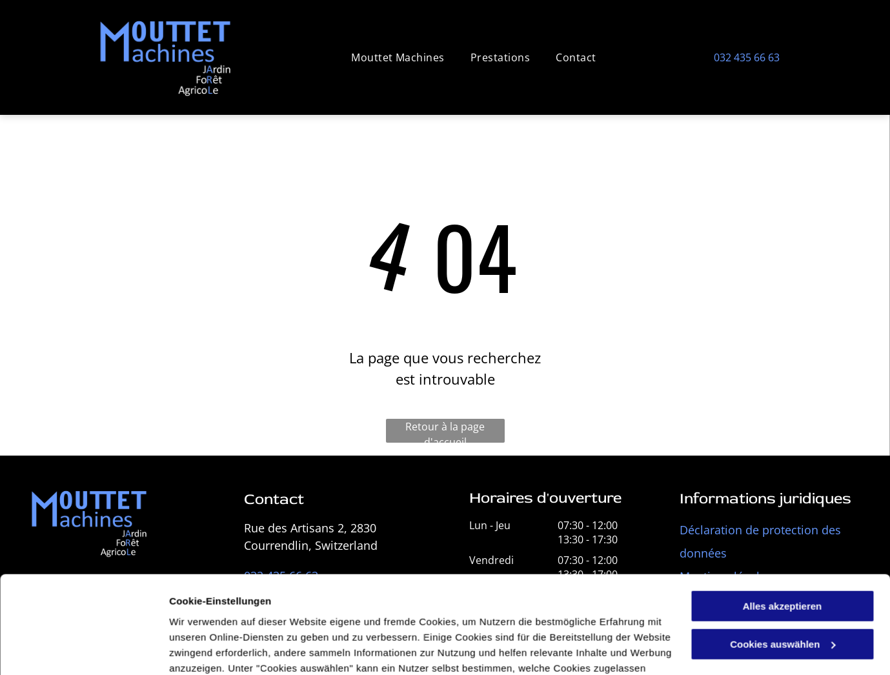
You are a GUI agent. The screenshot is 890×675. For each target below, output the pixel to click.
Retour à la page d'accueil (445, 431)
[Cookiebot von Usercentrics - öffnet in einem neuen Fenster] (83, 650)
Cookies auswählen (214, 649)
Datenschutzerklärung (346, 614)
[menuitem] (398, 57)
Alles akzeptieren (782, 521)
